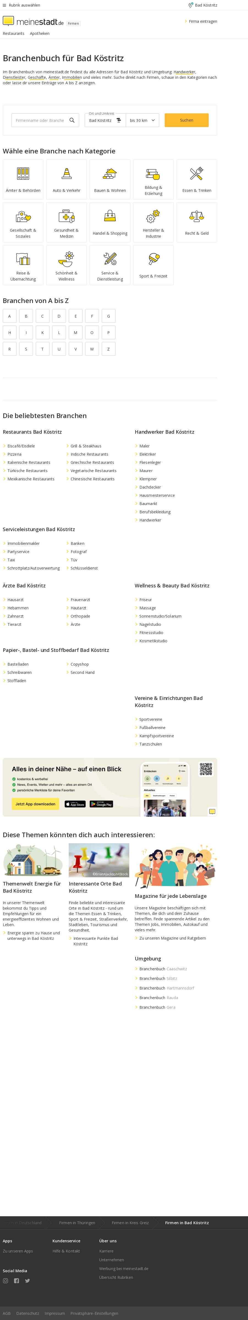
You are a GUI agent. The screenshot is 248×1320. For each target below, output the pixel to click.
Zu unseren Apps (18, 1251)
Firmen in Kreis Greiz (130, 1222)
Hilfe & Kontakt (66, 1251)
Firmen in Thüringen (77, 1222)
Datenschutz (27, 1313)
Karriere (106, 1251)
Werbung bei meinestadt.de (124, 1268)
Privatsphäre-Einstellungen (94, 1313)
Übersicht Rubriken (116, 1277)
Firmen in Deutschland (21, 1222)
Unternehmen (111, 1259)
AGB (7, 1313)
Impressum (55, 1313)
